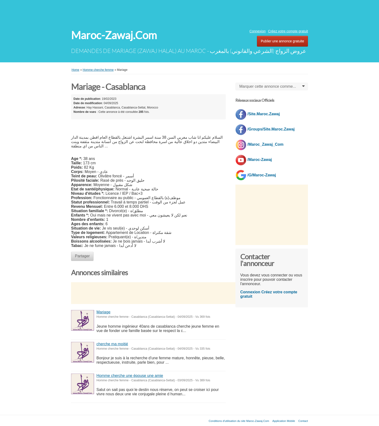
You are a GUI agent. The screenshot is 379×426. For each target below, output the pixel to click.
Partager (82, 256)
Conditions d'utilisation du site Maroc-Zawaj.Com (239, 420)
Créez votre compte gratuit (288, 31)
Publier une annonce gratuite (282, 41)
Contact (303, 420)
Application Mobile (283, 420)
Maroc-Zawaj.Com (114, 35)
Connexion (257, 31)
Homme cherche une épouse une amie (129, 376)
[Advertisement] (189, 13)
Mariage (103, 312)
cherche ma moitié (112, 344)
